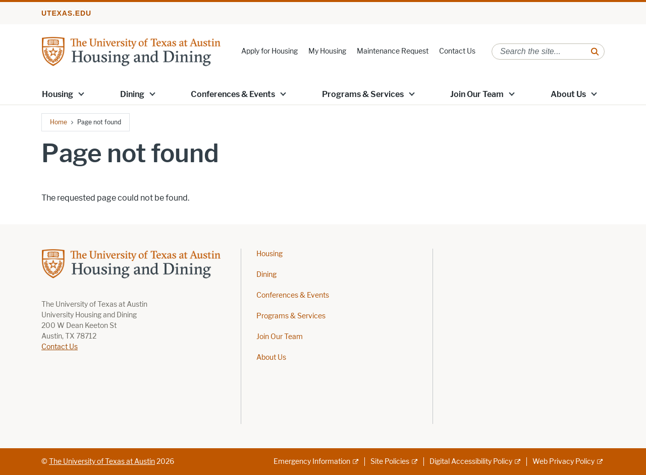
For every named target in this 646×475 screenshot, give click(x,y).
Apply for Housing (269, 51)
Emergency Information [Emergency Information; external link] (312, 461)
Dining (132, 94)
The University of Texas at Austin (102, 461)
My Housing (327, 51)
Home (58, 122)
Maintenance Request (392, 51)
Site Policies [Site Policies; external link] (389, 461)
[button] (81, 93)
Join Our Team (477, 94)
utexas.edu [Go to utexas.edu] (66, 13)
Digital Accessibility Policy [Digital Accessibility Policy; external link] (470, 461)
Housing (57, 94)
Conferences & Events (233, 94)
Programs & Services (363, 94)
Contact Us (457, 51)
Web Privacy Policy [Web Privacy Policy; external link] (563, 461)
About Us (568, 94)
